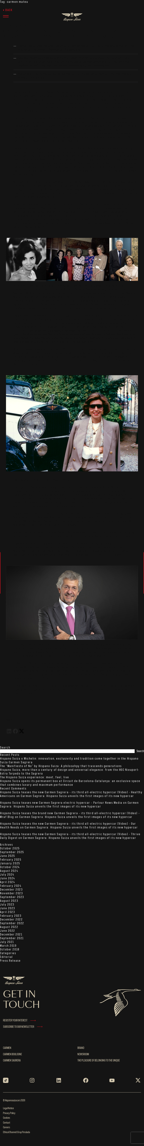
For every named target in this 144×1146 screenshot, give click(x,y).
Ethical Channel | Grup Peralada (16, 1132)
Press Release (10, 960)
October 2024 (10, 867)
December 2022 (11, 919)
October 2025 (10, 848)
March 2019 (8, 945)
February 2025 (10, 859)
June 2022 (7, 930)
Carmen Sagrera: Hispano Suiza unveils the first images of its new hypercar (77, 796)
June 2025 (7, 855)
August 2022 (9, 927)
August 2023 (9, 900)
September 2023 (12, 897)
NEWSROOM (83, 1054)
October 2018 (10, 949)
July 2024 (7, 874)
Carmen (7, 1047)
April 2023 (7, 912)
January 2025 (10, 863)
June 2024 (7, 878)
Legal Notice (8, 1108)
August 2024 (9, 870)
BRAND (80, 1047)
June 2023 (7, 908)
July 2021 (7, 942)
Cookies (6, 1118)
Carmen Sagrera (12, 1060)
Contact (6, 1122)
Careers (6, 1127)
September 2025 (12, 852)
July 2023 (7, 904)
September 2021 (12, 938)
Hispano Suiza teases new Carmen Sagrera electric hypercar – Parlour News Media (61, 802)
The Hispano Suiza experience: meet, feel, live (34, 777)
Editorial (6, 956)
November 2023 (11, 893)
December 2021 (11, 934)
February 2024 (10, 885)
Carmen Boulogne (12, 1054)
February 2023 (10, 915)
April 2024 (7, 882)
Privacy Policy (9, 1113)
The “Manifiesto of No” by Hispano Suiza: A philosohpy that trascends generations (61, 766)
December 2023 (11, 889)
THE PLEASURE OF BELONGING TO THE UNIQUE (98, 1060)
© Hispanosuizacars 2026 (14, 1100)
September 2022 (12, 923)
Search (5, 747)
